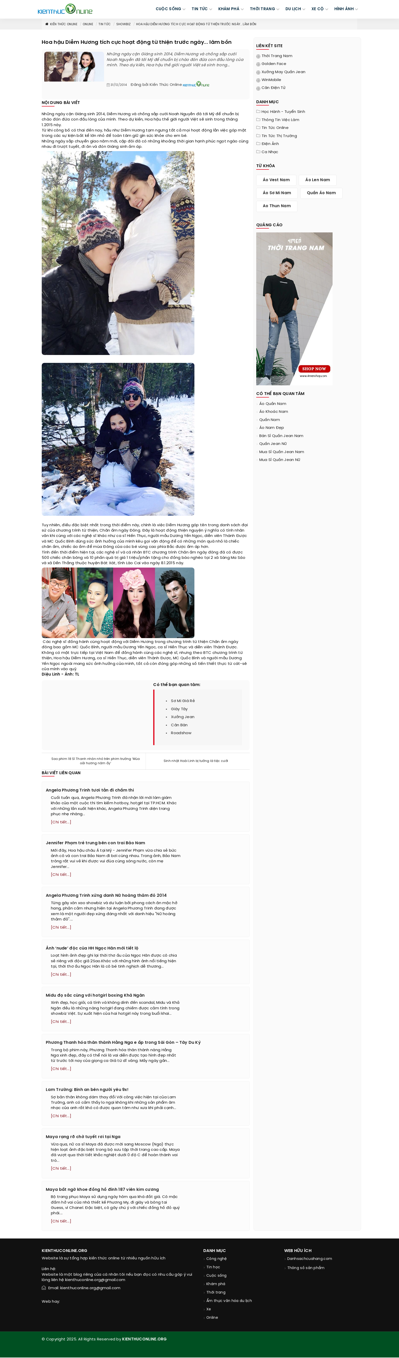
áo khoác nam (273, 412)
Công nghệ (216, 1259)
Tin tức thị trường (279, 136)
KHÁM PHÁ (228, 9)
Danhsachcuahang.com (309, 1259)
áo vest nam (276, 180)
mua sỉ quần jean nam (281, 452)
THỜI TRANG (262, 9)
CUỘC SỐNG (168, 9)
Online (88, 24)
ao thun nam (277, 206)
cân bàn (179, 725)
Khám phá (215, 1285)
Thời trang (215, 1293)
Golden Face (274, 64)
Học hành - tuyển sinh (283, 112)
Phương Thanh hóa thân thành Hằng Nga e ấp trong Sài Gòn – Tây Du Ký (123, 1043)
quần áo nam (321, 193)
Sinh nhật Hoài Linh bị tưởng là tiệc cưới (196, 761)
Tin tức (104, 24)
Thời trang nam (277, 56)
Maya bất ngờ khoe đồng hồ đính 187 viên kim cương (102, 1190)
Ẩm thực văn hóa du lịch (229, 1301)
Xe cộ (317, 9)
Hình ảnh (344, 9)
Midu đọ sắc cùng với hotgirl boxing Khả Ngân (95, 996)
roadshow (181, 733)
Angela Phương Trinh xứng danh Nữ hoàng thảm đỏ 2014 (106, 896)
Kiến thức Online (61, 24)
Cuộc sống (216, 1276)
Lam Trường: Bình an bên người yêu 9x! (87, 1090)
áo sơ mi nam (277, 193)
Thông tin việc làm (280, 120)
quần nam (269, 420)
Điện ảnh (270, 144)
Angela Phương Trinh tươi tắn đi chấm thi (90, 790)
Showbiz (123, 24)
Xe (208, 1310)
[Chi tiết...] (61, 822)
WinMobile (271, 80)
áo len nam (317, 180)
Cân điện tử (274, 88)
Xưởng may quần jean (284, 72)
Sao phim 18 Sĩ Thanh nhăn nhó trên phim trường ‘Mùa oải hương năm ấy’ (95, 761)
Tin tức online (275, 128)
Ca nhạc (270, 152)
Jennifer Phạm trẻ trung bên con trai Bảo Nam (95, 843)
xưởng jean (182, 717)
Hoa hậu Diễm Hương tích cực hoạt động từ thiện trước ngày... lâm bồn (196, 24)
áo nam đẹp (271, 428)
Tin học (213, 1268)
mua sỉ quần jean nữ (280, 460)
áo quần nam (272, 404)
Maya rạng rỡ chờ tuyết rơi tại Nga (83, 1137)
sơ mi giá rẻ (183, 701)
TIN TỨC (200, 9)
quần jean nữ (273, 444)
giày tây (179, 709)
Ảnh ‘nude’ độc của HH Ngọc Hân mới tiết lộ (92, 948)
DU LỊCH (293, 9)
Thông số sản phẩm (306, 1269)
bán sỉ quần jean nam (281, 436)
